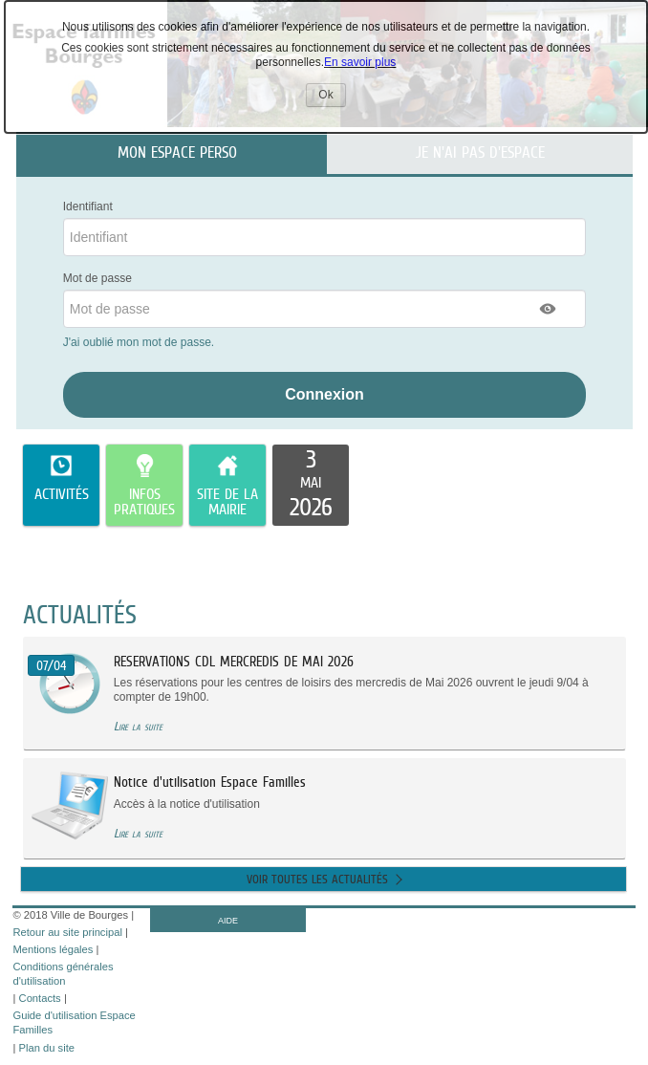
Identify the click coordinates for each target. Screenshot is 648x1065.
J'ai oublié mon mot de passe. (140, 342)
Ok (331, 97)
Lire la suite (138, 726)
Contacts (40, 998)
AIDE (228, 920)
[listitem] (310, 486)
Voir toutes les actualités (317, 879)
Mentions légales (52, 949)
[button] (548, 308)
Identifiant (88, 206)
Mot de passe (97, 278)
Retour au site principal (66, 932)
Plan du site (47, 1048)
